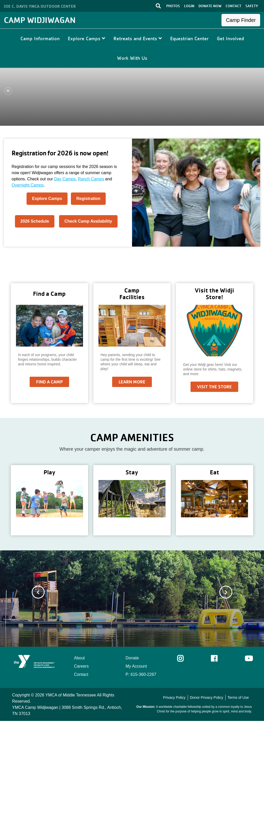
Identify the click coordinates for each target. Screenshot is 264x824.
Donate (132, 761)
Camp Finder (241, 20)
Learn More (132, 484)
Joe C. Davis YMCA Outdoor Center (40, 6)
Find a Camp (49, 484)
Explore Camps (86, 38)
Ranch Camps (91, 282)
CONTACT (233, 6)
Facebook (217, 761)
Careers (81, 769)
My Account (136, 769)
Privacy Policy (174, 800)
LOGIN (189, 6)
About (79, 761)
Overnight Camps (28, 288)
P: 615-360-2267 (141, 777)
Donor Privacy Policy (206, 800)
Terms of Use (238, 800)
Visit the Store (214, 489)
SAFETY (251, 6)
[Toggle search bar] (158, 6)
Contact (81, 777)
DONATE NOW (210, 6)
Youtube (248, 761)
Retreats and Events (137, 38)
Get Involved (230, 38)
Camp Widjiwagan (40, 20)
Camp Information (40, 38)
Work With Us (132, 58)
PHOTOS (173, 6)
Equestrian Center (189, 38)
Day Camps (65, 282)
